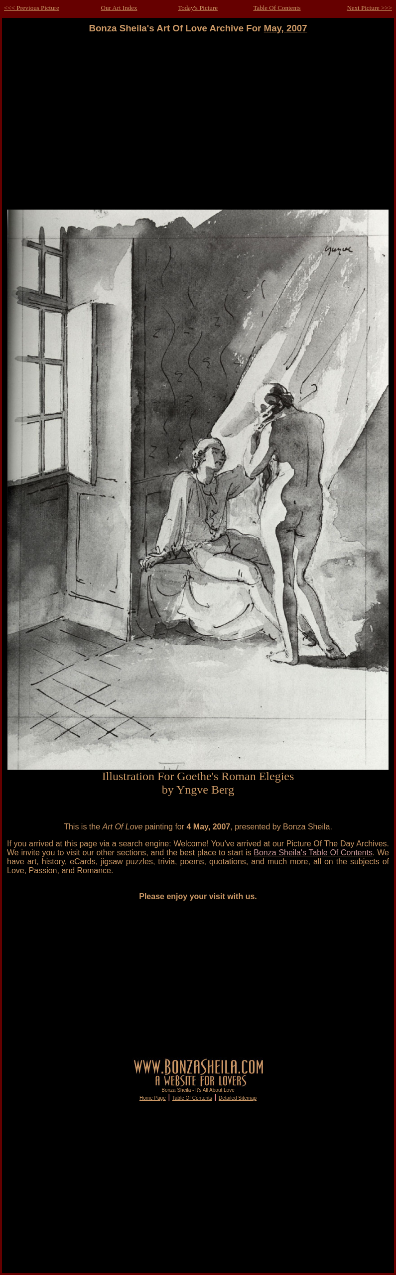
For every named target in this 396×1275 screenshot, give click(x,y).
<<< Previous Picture (31, 7)
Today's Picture (198, 7)
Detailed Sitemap (238, 1098)
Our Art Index (119, 7)
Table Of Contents (276, 7)
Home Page (152, 1098)
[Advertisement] (198, 122)
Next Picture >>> (369, 7)
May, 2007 (285, 28)
